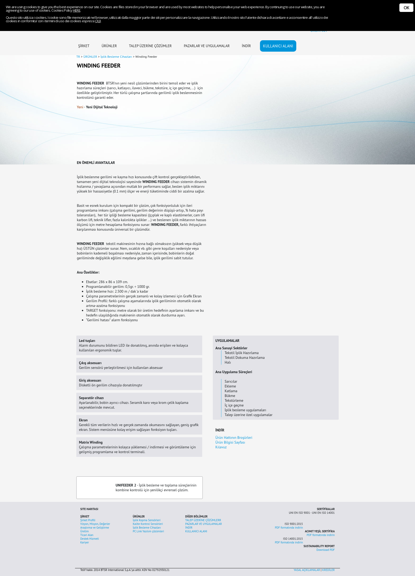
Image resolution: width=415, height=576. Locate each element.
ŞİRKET (83, 45)
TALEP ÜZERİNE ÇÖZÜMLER (150, 45)
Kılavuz (221, 447)
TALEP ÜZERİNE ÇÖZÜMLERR (203, 520)
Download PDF (325, 550)
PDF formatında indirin (289, 527)
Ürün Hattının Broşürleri (233, 437)
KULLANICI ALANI (278, 45)
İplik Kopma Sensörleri (147, 520)
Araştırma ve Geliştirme (94, 527)
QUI (98, 21)
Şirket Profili (87, 520)
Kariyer (84, 542)
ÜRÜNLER (109, 45)
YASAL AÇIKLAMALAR (307, 570)
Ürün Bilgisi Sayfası (230, 442)
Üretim (84, 531)
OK (406, 8)
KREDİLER (328, 570)
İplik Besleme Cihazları (147, 527)
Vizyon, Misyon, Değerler (95, 524)
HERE (76, 10)
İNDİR (246, 45)
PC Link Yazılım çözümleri (148, 531)
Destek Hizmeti (89, 539)
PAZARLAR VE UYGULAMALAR (207, 45)
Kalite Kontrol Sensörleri (148, 524)
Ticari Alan (86, 535)
